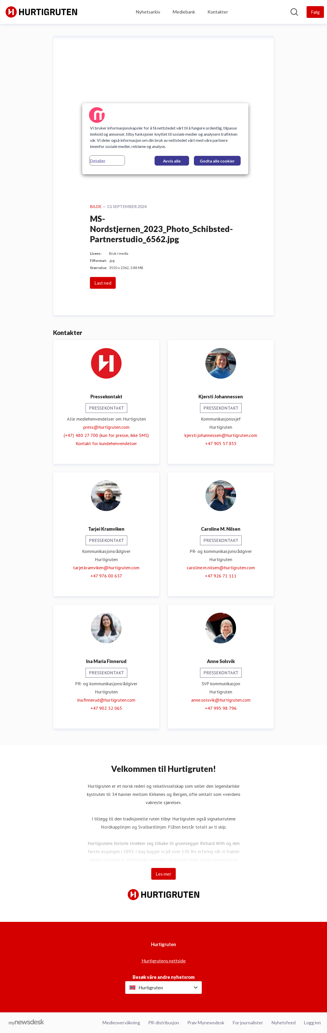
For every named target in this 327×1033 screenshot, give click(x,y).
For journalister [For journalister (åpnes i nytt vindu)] (247, 1022)
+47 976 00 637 (106, 576)
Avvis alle (172, 160)
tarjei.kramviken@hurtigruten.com (106, 568)
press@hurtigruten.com (106, 427)
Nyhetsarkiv (148, 12)
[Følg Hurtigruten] (315, 12)
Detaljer (98, 160)
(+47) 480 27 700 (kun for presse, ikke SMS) (106, 435)
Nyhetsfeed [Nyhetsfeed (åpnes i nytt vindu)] (283, 1022)
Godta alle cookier (217, 160)
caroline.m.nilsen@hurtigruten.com (221, 568)
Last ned (102, 283)
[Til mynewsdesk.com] (26, 1023)
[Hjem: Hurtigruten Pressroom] (41, 12)
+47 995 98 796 (221, 708)
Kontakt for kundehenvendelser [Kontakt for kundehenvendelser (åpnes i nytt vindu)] (106, 444)
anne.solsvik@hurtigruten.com (221, 700)
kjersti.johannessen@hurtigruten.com (220, 435)
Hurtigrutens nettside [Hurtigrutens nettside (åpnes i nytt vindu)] (164, 961)
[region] (165, 138)
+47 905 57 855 (221, 444)
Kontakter (217, 12)
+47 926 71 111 (221, 576)
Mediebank (183, 12)
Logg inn (312, 1022)
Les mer (163, 874)
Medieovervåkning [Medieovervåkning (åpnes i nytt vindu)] (121, 1022)
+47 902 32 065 (106, 708)
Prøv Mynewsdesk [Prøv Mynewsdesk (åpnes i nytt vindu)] (205, 1022)
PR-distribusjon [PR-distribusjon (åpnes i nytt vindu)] (163, 1022)
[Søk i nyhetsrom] (294, 12)
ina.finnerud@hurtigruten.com (106, 700)
